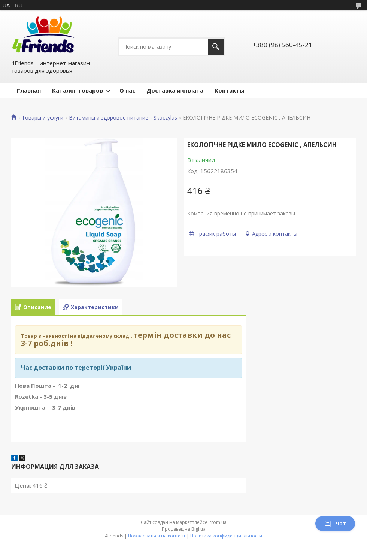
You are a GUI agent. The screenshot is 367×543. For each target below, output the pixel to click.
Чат (335, 523)
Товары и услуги (42, 117)
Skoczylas (165, 117)
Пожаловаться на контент (156, 536)
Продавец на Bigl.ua (184, 529)
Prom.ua (218, 522)
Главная (29, 90)
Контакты (229, 90)
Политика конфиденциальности (226, 536)
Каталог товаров (77, 90)
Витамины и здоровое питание (108, 117)
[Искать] (216, 47)
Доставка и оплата (174, 90)
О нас (127, 90)
